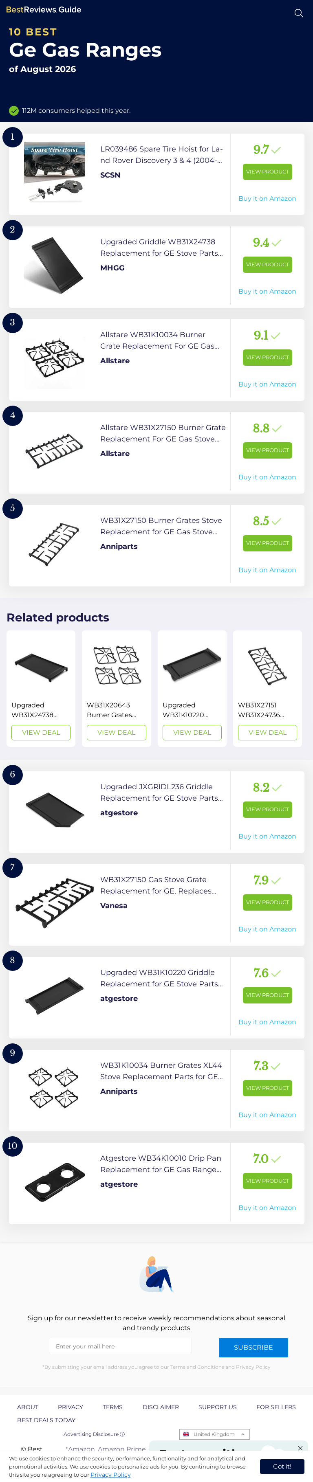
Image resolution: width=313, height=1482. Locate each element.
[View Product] (156, 174)
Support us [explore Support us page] (217, 1407)
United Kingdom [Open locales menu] (214, 1434)
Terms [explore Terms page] (113, 1407)
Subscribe (253, 1347)
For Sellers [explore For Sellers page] (276, 1407)
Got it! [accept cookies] (282, 1466)
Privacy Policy (110, 1474)
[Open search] (299, 13)
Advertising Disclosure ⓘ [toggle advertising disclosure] (94, 1434)
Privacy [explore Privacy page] (70, 1407)
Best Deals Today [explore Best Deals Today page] (46, 1420)
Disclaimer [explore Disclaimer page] (161, 1407)
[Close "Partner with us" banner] (300, 1448)
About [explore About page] (27, 1407)
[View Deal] (41, 688)
